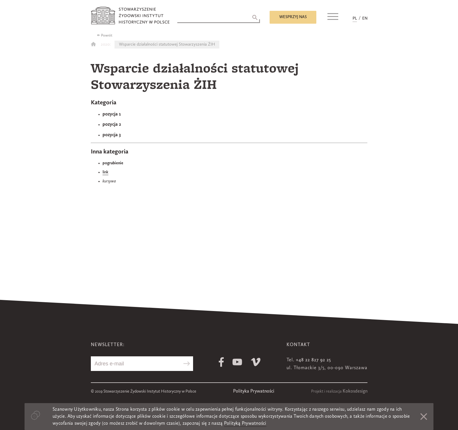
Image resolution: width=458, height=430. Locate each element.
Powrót (106, 35)
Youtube (237, 362)
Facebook (221, 362)
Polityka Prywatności (253, 391)
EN (364, 18)
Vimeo (256, 362)
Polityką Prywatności (245, 423)
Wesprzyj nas (293, 17)
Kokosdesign (355, 391)
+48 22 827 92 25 (313, 360)
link (105, 172)
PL (355, 18)
